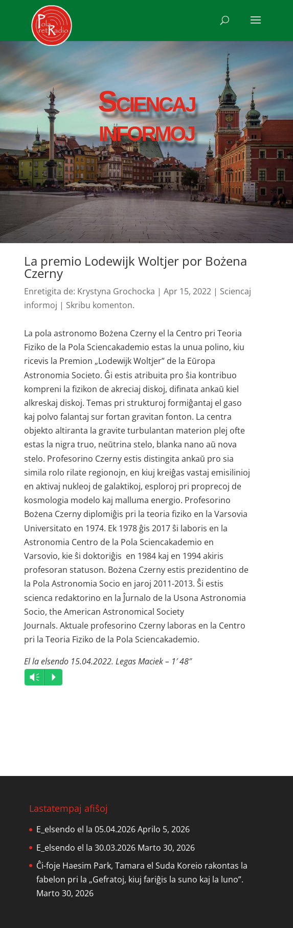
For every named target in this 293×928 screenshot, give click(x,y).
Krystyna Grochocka (116, 291)
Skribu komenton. (100, 305)
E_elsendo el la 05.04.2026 (86, 829)
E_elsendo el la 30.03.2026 (86, 847)
